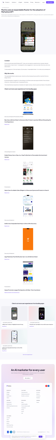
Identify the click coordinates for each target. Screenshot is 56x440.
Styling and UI (9, 402)
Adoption (38, 394)
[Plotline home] (3, 2)
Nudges (8, 394)
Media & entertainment (25, 394)
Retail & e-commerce (25, 395)
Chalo (8, 419)
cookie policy (22, 437)
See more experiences (14, 292)
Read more (6, 124)
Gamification (9, 395)
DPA (22, 413)
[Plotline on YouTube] (46, 386)
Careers (37, 402)
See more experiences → (28, 354)
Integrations (23, 407)
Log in (43, 2)
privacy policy (28, 437)
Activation (38, 392)
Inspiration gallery (24, 404)
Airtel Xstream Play (10, 425)
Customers (26, 2)
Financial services (24, 392)
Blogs (22, 402)
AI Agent (20, 2)
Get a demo (50, 2)
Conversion (38, 395)
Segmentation (9, 404)
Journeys (8, 407)
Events (22, 411)
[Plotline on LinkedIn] (48, 386)
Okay (41, 436)
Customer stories (10, 426)
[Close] (43, 436)
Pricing (31, 2)
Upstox (8, 423)
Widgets (8, 392)
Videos (8, 397)
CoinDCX (8, 417)
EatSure (8, 421)
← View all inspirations (5, 7)
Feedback (38, 397)
